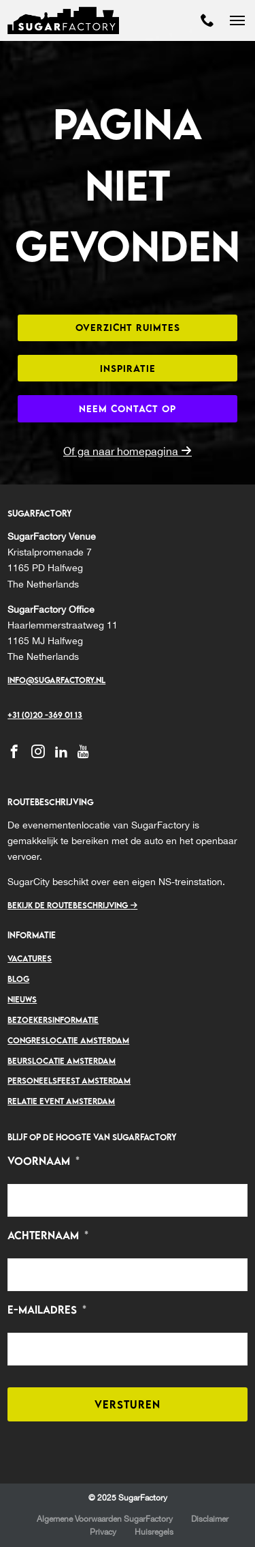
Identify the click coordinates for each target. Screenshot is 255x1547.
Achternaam (47, 1235)
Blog (18, 979)
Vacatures (29, 958)
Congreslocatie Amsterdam (68, 1040)
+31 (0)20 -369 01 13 (44, 715)
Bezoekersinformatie (53, 1020)
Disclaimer (209, 1519)
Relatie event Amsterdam (61, 1101)
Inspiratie (128, 368)
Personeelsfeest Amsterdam (69, 1080)
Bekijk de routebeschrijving (72, 905)
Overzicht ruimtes (127, 327)
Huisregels (155, 1532)
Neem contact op (127, 408)
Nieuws (22, 999)
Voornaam (43, 1161)
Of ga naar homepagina (127, 451)
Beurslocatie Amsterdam (61, 1061)
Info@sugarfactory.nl (56, 680)
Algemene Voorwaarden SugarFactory (105, 1519)
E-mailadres (46, 1309)
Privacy (103, 1532)
